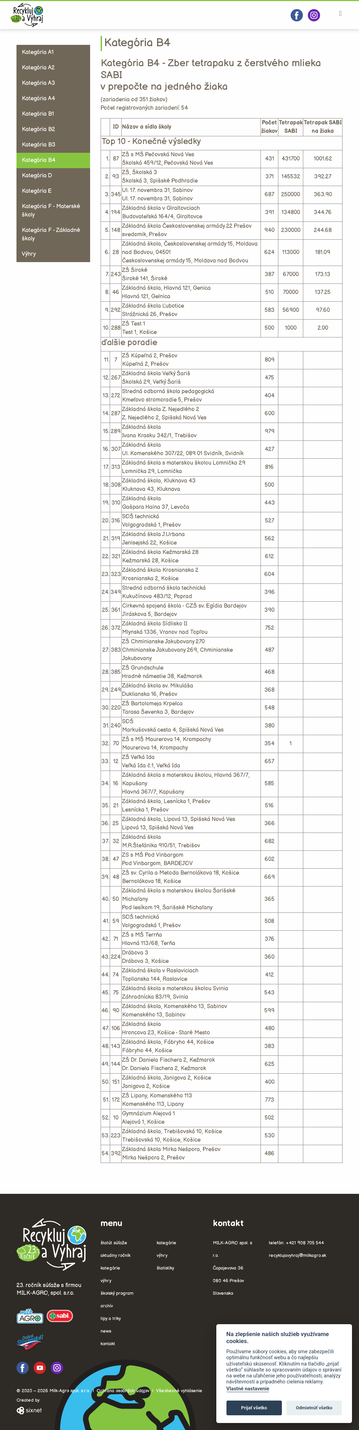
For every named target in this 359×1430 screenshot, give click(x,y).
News (106, 1331)
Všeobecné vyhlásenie (179, 1391)
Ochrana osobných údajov (123, 1391)
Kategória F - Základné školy (51, 234)
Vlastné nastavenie (247, 1389)
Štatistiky (165, 1268)
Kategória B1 (38, 114)
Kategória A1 (38, 52)
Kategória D (37, 175)
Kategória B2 (38, 129)
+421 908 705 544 (305, 1243)
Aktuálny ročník (115, 1255)
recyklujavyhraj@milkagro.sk (297, 1255)
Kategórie (110, 1268)
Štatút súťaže (114, 1243)
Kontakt (108, 1344)
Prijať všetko (254, 1407)
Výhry (29, 254)
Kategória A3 (38, 83)
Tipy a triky (111, 1318)
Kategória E (37, 191)
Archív (107, 1306)
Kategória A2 (38, 67)
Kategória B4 (38, 160)
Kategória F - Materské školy (51, 210)
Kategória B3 (38, 145)
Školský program (117, 1293)
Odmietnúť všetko (314, 1407)
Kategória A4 (38, 98)
